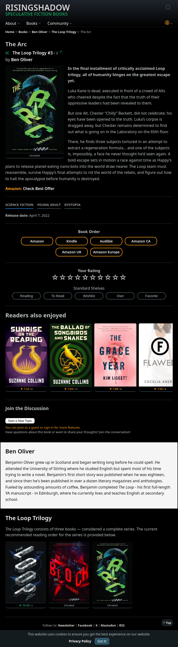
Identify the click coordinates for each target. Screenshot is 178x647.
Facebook (85, 625)
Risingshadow (37, 9)
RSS (122, 625)
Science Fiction (19, 205)
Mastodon (108, 625)
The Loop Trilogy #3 (33, 53)
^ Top (167, 623)
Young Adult (49, 205)
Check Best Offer (38, 188)
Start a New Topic (20, 421)
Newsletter (66, 625)
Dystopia (72, 205)
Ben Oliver (21, 59)
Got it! (101, 641)
